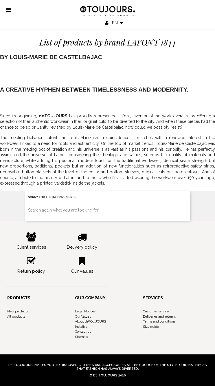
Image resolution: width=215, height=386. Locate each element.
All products (16, 316)
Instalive (81, 327)
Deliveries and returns (159, 316)
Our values (82, 265)
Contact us (83, 332)
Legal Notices (85, 311)
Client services (31, 241)
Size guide (151, 327)
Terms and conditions (159, 321)
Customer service (156, 311)
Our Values (83, 316)
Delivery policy (82, 241)
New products (17, 311)
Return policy (31, 265)
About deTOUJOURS (90, 321)
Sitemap (81, 337)
